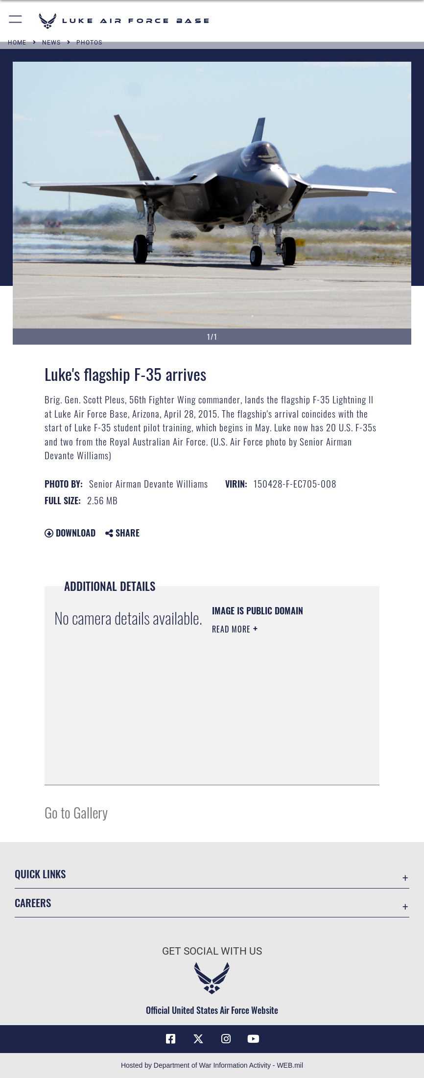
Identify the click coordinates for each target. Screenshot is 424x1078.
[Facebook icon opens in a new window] (170, 1038)
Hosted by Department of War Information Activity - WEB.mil (212, 1065)
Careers (33, 902)
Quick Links (40, 873)
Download (70, 532)
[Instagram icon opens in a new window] (225, 1038)
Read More (232, 629)
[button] (16, 21)
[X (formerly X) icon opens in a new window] (198, 1038)
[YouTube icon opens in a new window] (253, 1038)
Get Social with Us (212, 951)
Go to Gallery (76, 811)
